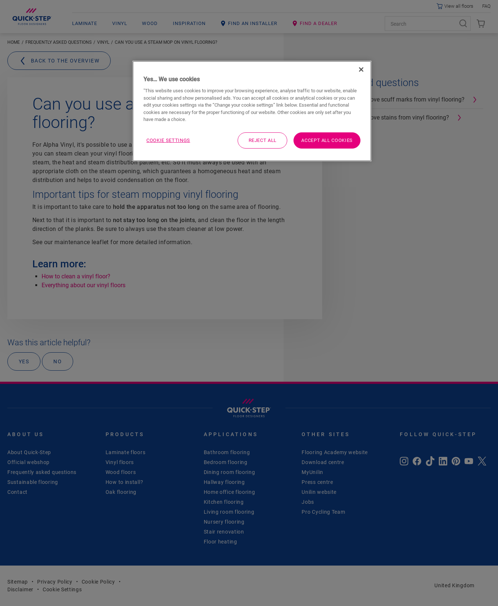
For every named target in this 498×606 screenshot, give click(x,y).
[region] (251, 111)
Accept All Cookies (327, 140)
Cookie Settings (168, 140)
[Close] (361, 69)
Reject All (263, 140)
